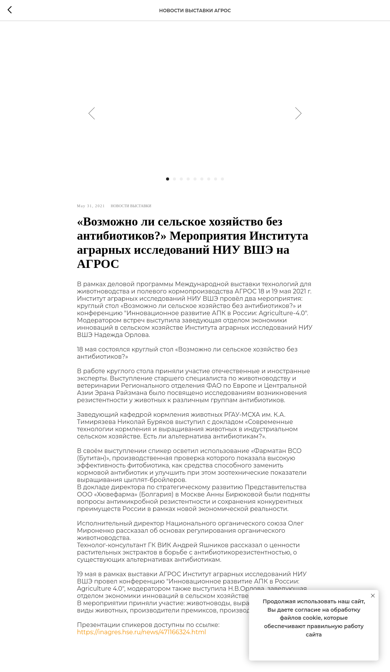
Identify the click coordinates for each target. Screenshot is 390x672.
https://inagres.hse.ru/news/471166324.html (141, 632)
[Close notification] (373, 595)
